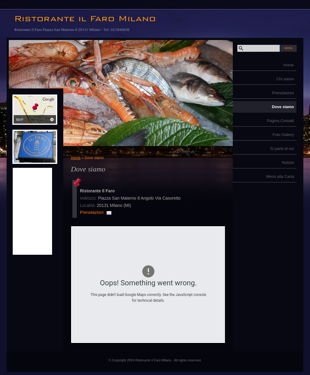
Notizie (288, 162)
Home (288, 65)
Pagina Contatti (280, 120)
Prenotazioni (283, 93)
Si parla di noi (282, 148)
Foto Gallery (283, 134)
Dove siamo (283, 107)
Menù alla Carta (280, 176)
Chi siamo (285, 79)
